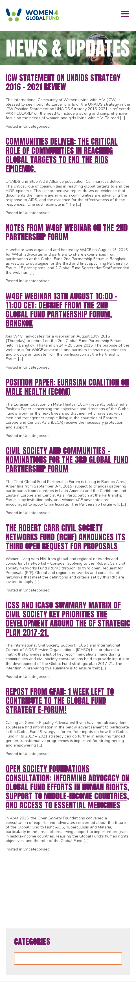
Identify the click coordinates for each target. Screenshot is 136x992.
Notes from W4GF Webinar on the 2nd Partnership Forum (67, 232)
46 (13, 897)
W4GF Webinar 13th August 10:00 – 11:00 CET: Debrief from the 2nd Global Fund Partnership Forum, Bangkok (61, 309)
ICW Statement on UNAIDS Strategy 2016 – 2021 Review (63, 82)
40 (80, 885)
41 (89, 885)
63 (76, 908)
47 (21, 897)
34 (30, 885)
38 (64, 885)
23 (55, 873)
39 (72, 885)
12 (83, 861)
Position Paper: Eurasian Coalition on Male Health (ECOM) (67, 386)
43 (106, 885)
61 (59, 908)
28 (97, 873)
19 (21, 873)
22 (47, 873)
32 (13, 885)
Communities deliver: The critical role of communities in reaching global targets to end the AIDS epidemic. (62, 155)
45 (123, 885)
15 (108, 861)
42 (97, 885)
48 (30, 897)
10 (66, 861)
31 (123, 873)
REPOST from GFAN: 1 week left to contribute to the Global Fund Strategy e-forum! (60, 700)
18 (13, 873)
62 (68, 908)
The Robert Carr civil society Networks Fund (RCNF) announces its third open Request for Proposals (65, 537)
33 (21, 885)
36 (47, 885)
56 (97, 897)
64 (85, 908)
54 (80, 897)
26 (80, 873)
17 (125, 861)
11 (75, 861)
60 (51, 908)
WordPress (89, 985)
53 (72, 897)
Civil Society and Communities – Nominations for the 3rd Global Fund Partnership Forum (67, 460)
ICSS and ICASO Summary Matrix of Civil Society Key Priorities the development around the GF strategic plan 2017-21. (68, 618)
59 (123, 897)
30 (114, 873)
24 (64, 873)
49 (38, 897)
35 (38, 885)
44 (114, 885)
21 (38, 873)
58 (114, 897)
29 (106, 873)
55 (89, 897)
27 (89, 873)
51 (55, 897)
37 (55, 885)
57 (106, 897)
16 (117, 861)
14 (100, 861)
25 (72, 873)
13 (91, 861)
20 (30, 873)
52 (64, 897)
